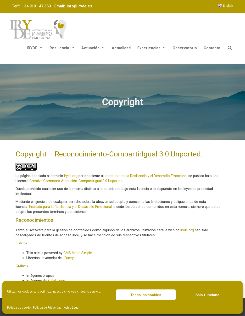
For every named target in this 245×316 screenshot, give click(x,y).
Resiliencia (64, 48)
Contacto (212, 48)
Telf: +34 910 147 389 (32, 6)
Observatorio (185, 48)
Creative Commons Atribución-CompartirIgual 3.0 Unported (75, 181)
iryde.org (71, 176)
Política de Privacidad (47, 307)
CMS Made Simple (77, 253)
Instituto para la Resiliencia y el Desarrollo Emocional (146, 176)
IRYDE (36, 48)
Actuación (94, 48)
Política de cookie (19, 307)
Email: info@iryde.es (72, 6)
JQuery (68, 258)
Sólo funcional (207, 295)
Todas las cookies (145, 295)
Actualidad (121, 48)
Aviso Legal (71, 307)
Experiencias (153, 48)
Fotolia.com (57, 280)
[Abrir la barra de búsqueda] (229, 48)
